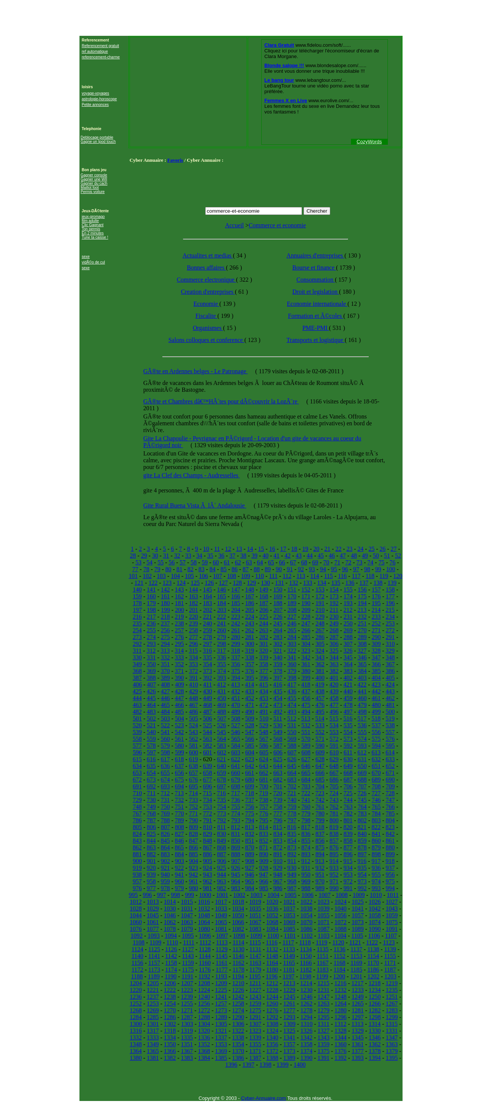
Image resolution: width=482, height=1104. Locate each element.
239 (193, 623)
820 (347, 827)
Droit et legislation (315, 291)
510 (263, 718)
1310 (306, 1024)
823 (390, 827)
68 (304, 562)
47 (343, 555)
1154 (373, 956)
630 (347, 759)
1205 (153, 983)
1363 (392, 1044)
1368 (204, 1051)
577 (137, 745)
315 (193, 650)
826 (165, 834)
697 (221, 786)
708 (376, 786)
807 (165, 827)
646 (305, 766)
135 (335, 583)
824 (137, 834)
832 (249, 834)
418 (305, 684)
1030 (170, 908)
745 (362, 800)
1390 (306, 1058)
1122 (372, 942)
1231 (323, 990)
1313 (357, 1024)
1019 (255, 902)
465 (165, 705)
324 (319, 650)
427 (165, 691)
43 (299, 555)
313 (165, 650)
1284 (136, 1017)
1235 (392, 990)
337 (235, 657)
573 (347, 739)
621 (221, 759)
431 (221, 691)
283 (277, 637)
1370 (238, 1051)
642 (249, 766)
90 (279, 569)
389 (165, 678)
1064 (204, 922)
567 (263, 739)
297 (207, 644)
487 (207, 711)
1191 (187, 976)
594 (376, 745)
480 (376, 705)
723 (319, 793)
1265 (358, 1003)
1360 (340, 1044)
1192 (204, 976)
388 (151, 678)
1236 (136, 997)
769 (165, 813)
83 (201, 569)
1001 (222, 895)
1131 (255, 949)
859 (362, 840)
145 (207, 589)
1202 (373, 976)
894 (320, 854)
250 (347, 623)
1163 (255, 963)
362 (320, 664)
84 (212, 569)
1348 (136, 1044)
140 (137, 589)
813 (249, 827)
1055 (323, 915)
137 (363, 583)
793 (235, 820)
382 (334, 671)
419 (319, 684)
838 (334, 834)
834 (277, 834)
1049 (221, 915)
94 (323, 569)
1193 (221, 976)
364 (347, 664)
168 (263, 596)
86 (235, 569)
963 (221, 881)
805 (137, 827)
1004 (273, 895)
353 (193, 664)
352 (179, 664)
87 (246, 569)
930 (291, 868)
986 (277, 888)
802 (362, 820)
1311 (323, 1024)
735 (221, 800)
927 (249, 868)
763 (347, 806)
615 (137, 759)
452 (249, 698)
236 (151, 623)
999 (189, 895)
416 (277, 684)
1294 (306, 1017)
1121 (355, 942)
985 (263, 888)
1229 (289, 990)
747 (390, 800)
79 (157, 569)
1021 (289, 902)
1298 (375, 1017)
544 (207, 732)
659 (221, 773)
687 (347, 779)
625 (277, 759)
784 (376, 813)
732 (179, 800)
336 (221, 657)
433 (249, 691)
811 (221, 827)
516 (347, 718)
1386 (238, 1058)
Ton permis (91, 229)
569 (291, 739)
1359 (323, 1044)
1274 (238, 1010)
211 (333, 610)
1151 (322, 956)
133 (307, 583)
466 (179, 705)
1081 (221, 929)
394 (235, 678)
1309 (290, 1024)
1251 (392, 997)
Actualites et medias (208, 255)
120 (397, 576)
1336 (204, 1037)
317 (221, 650)
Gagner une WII (94, 179)
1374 (306, 1051)
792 (221, 820)
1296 (340, 1017)
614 (390, 752)
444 (137, 698)
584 (235, 745)
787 (151, 820)
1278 (306, 1010)
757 (263, 806)
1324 (272, 1030)
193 (347, 603)
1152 (339, 956)
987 (291, 888)
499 (376, 711)
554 (347, 732)
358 (263, 664)
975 (390, 881)
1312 (340, 1024)
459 (347, 698)
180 (165, 603)
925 (221, 868)
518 (376, 718)
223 (235, 616)
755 (235, 806)
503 (165, 718)
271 (376, 630)
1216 (340, 983)
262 (249, 630)
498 (362, 711)
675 (179, 779)
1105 (357, 935)
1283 (392, 1010)
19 (305, 549)
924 (207, 868)
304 (305, 644)
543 (193, 732)
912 (305, 861)
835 (291, 834)
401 (334, 678)
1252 (136, 1003)
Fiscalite (206, 316)
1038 (306, 908)
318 (235, 650)
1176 (204, 969)
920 (151, 868)
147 (235, 589)
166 (235, 596)
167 (249, 596)
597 (151, 752)
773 (221, 813)
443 (390, 691)
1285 (153, 1017)
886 (207, 854)
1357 (289, 1044)
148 (249, 589)
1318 (170, 1030)
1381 (153, 1058)
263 (263, 630)
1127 (188, 949)
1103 (323, 935)
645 (291, 766)
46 (332, 555)
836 (305, 834)
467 (193, 705)
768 (151, 813)
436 (291, 691)
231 (347, 616)
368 (137, 671)
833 (263, 834)
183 (207, 603)
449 (207, 698)
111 (273, 576)
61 (227, 562)
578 (151, 745)
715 (207, 793)
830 (221, 834)
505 (193, 718)
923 (193, 868)
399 (305, 678)
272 (390, 630)
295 (179, 644)
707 (362, 786)
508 (235, 718)
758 (277, 806)
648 (334, 766)
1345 (358, 1037)
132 (293, 583)
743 (334, 800)
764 (362, 806)
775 (249, 813)
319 (249, 650)
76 (392, 562)
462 (390, 698)
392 (207, 678)
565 (235, 739)
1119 (322, 942)
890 (263, 854)
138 (378, 583)
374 (221, 671)
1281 (358, 1010)
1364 (136, 1051)
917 (376, 861)
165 (221, 596)
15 (261, 549)
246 (291, 623)
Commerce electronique (206, 279)
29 (144, 555)
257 (179, 630)
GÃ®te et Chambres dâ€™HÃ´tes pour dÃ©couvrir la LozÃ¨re (221, 401)
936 (376, 868)
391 (193, 678)
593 (362, 745)
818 (319, 827)
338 (249, 657)
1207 (187, 983)
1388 (272, 1058)
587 (277, 745)
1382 (170, 1058)
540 (151, 732)
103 (161, 576)
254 (137, 630)
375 (235, 671)
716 (221, 793)
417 (291, 684)
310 (390, 644)
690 (390, 779)
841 (376, 834)
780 (320, 813)
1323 (255, 1030)
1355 (255, 1044)
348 (390, 657)
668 (347, 773)
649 (347, 766)
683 (291, 779)
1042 (375, 908)
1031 (187, 908)
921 (165, 868)
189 (291, 603)
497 (347, 711)
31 (166, 555)
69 (315, 562)
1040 (340, 908)
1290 (238, 1017)
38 (243, 555)
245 (277, 623)
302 (277, 644)
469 (221, 705)
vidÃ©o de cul (93, 262)
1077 (153, 929)
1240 (204, 997)
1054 (306, 915)
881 (137, 854)
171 (305, 596)
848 (207, 840)
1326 (306, 1030)
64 (260, 562)
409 (179, 684)
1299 (392, 1017)
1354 (238, 1044)
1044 (136, 915)
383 (347, 671)
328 (376, 650)
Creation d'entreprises (208, 291)
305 (320, 644)
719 (263, 793)
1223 (187, 990)
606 (277, 752)
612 (361, 752)
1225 (221, 990)
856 (320, 840)
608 (306, 752)
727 (376, 793)
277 (193, 637)
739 (277, 800)
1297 (358, 1017)
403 (362, 678)
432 (235, 691)
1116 (272, 942)
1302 (170, 1024)
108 (231, 576)
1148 (272, 956)
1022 (306, 902)
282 (263, 637)
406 (137, 684)
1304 (204, 1024)
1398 (265, 1064)
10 (206, 549)
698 (235, 786)
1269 (153, 1010)
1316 (136, 1030)
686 (334, 779)
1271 (187, 1010)
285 (305, 637)
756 (249, 806)
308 (362, 644)
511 (277, 718)
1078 (170, 929)
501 (137, 718)
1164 (272, 963)
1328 (340, 1030)
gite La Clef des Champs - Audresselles (191, 475)
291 (390, 637)
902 (165, 861)
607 (291, 752)
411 (207, 684)
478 (347, 705)
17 (283, 549)
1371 (255, 1051)
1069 (289, 922)
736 (235, 800)
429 (193, 691)
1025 (358, 902)
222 (221, 616)
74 (371, 562)
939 (151, 874)
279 (221, 637)
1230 (306, 990)
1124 (137, 949)
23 (349, 549)
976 (137, 888)
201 (193, 610)
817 (305, 827)
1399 (282, 1064)
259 (207, 630)
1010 (376, 895)
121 (138, 583)
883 (165, 854)
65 (271, 562)
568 (277, 739)
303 (291, 644)
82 (191, 569)
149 (263, 589)
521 (151, 725)
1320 (204, 1030)
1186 (373, 969)
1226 (238, 990)
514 (319, 718)
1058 (375, 915)
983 (235, 888)
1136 (339, 949)
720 (277, 793)
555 (362, 732)
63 (249, 562)
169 (277, 596)
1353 (221, 1044)
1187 (390, 969)
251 (362, 623)
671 (390, 773)
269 (347, 630)
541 (165, 732)
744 (347, 800)
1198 (305, 976)
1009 (359, 895)
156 (362, 589)
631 (362, 759)
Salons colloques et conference (206, 340)
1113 (222, 942)
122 (152, 583)
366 (376, 664)
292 (137, 644)
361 (305, 664)
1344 (340, 1037)
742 (320, 800)
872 (277, 847)
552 (320, 732)
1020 (272, 902)
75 (381, 562)
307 (347, 644)
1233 (358, 990)
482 (137, 711)
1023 (323, 902)
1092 (137, 935)
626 (291, 759)
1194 (238, 976)
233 (376, 616)
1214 (306, 983)
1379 (392, 1051)
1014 (170, 902)
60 (216, 562)
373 (207, 671)
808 (179, 827)
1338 (238, 1037)
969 (305, 881)
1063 (187, 922)
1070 (306, 922)
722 (305, 793)
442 (376, 691)
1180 (272, 969)
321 (277, 650)
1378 (375, 1051)
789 (179, 820)
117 (356, 576)
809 (193, 827)
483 (151, 711)
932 (320, 868)
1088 (340, 929)
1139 (390, 949)
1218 (375, 983)
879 (376, 847)
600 (193, 752)
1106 (374, 935)
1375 (323, 1051)
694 (179, 786)
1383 (187, 1058)
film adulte (90, 221)
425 (137, 691)
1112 (205, 942)
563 (207, 739)
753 (207, 806)
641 (235, 766)
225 (263, 616)
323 (305, 650)
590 (320, 745)
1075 (392, 922)
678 (221, 779)
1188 (137, 976)
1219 (392, 983)
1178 (238, 969)
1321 (221, 1030)
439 (334, 691)
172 (320, 596)
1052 (272, 915)
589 (305, 745)
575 (376, 739)
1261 (289, 1003)
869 (235, 847)
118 (370, 576)
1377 (358, 1051)
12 (228, 549)
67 (293, 562)
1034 (238, 908)
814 (263, 827)
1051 (255, 915)
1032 (204, 908)
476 (320, 705)
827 (179, 834)
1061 (153, 922)
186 (249, 603)
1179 (255, 969)
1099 (256, 935)
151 (291, 589)
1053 (289, 915)
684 (305, 779)
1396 (231, 1064)
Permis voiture (93, 192)
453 (263, 698)
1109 (155, 942)
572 (334, 739)
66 (282, 562)
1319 (187, 1030)
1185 (356, 969)
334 (193, 657)
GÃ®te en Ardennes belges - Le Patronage (195, 371)
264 (277, 630)
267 (320, 630)
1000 (205, 895)
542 (179, 732)
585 (249, 745)
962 (207, 881)
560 (165, 739)
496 (334, 711)
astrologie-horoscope (99, 99)
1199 (322, 976)
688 (362, 779)
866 (193, 847)
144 (193, 589)
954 (362, 874)
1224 (204, 990)
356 (235, 664)
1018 (238, 902)
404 (376, 678)
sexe (86, 257)
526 (221, 725)
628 (320, 759)
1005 (290, 895)
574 (362, 739)
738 (263, 800)
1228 (272, 990)
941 (179, 874)
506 (207, 718)
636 (165, 766)
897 (362, 854)
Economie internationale (317, 304)
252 (376, 623)
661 (249, 773)
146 (221, 589)
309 (376, 644)
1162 (238, 963)
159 (137, 596)
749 (151, 806)
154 (334, 589)
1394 (375, 1058)
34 (199, 555)
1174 (171, 969)
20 (316, 549)
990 (334, 888)
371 (179, 671)
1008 (342, 895)
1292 (272, 1017)
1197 (288, 976)
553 (334, 732)
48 (354, 555)
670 (376, 773)
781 (334, 813)
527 (235, 725)
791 (207, 820)
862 (137, 847)
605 (263, 752)
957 (137, 881)
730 (151, 800)
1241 (221, 997)
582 (207, 745)
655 (165, 773)
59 (205, 562)
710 (137, 793)
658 (207, 773)
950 (305, 874)
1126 (171, 949)
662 (263, 773)
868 (221, 847)
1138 (373, 949)
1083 (255, 929)
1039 (323, 908)
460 (362, 698)
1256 (204, 1003)
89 (268, 569)
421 (347, 684)
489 (235, 711)
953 (347, 874)
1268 (136, 1010)
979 (179, 888)
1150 (305, 956)
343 (320, 657)
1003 (256, 895)
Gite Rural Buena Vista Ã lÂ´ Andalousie (194, 505)
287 (334, 637)
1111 (188, 942)
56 (172, 562)
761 (320, 806)
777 (277, 813)
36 (221, 555)
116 (342, 576)
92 (301, 569)
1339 (255, 1037)
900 (137, 861)
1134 (305, 949)
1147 (255, 956)
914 (334, 861)
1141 (154, 956)
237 (165, 623)
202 (207, 610)
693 (165, 786)
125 (195, 583)
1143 (188, 956)
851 (249, 840)
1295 (323, 1017)
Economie (207, 304)
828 (193, 834)
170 (291, 596)
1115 (255, 942)
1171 (390, 963)
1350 (170, 1044)
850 (235, 840)
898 (376, 854)
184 (221, 603)
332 (165, 657)
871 (263, 847)
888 (235, 854)
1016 (204, 902)
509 (249, 718)
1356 (272, 1044)
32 (177, 555)
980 (193, 888)
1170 (373, 963)
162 (179, 596)
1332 (136, 1037)
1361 (358, 1044)
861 (390, 840)
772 (207, 813)
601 (207, 752)
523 (179, 725)
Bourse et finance (314, 267)
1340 (272, 1037)
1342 (306, 1037)
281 (249, 637)
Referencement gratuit (100, 46)
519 (390, 718)
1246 (306, 997)
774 (235, 813)
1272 (204, 1010)
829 (207, 834)
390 (179, 678)
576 (390, 739)
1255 (187, 1003)
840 (362, 834)
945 (235, 874)
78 (146, 569)
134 (321, 583)
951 (320, 874)
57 (183, 562)
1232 (340, 990)
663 (277, 773)
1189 (154, 976)
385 (376, 671)
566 (249, 739)
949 (291, 874)
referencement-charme (101, 57)
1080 (204, 929)
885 (193, 854)
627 (305, 759)
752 (193, 806)
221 (207, 616)
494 (305, 711)
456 (305, 698)
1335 (187, 1037)
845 (165, 840)
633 (390, 759)
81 (179, 569)
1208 (204, 983)
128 (237, 583)
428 (179, 691)
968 (291, 881)
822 (376, 827)
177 (390, 596)
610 (334, 752)
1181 (289, 969)
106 (203, 576)
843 (137, 840)
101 (133, 576)
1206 (170, 983)
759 (291, 806)
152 (305, 589)
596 (137, 752)
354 (207, 664)
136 (349, 583)
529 (263, 725)
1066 (238, 922)
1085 (289, 929)
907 (235, 861)
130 (265, 583)
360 (291, 664)
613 (376, 752)
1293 (289, 1017)
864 (165, 847)
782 (347, 813)
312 (151, 650)
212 (347, 610)
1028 (136, 908)
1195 (255, 976)
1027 (392, 902)
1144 (204, 956)
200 (179, 610)
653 (137, 773)
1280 (340, 1010)
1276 (272, 1010)
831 (235, 834)
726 (361, 793)
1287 (187, 1017)
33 (188, 555)
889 (249, 854)
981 (207, 888)
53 (139, 562)
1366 (170, 1051)
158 (390, 589)
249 (334, 623)
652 (390, 766)
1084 (272, 929)
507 (221, 718)
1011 (392, 895)
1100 (273, 935)
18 (294, 549)
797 (291, 820)
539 (137, 732)
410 (193, 684)
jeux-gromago (93, 217)
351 (165, 664)
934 (347, 868)
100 (390, 569)
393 (221, 678)
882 (151, 854)
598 (165, 752)
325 (334, 650)
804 (390, 820)
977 (151, 888)
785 (390, 813)
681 (263, 779)
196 (390, 603)
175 (362, 596)
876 (334, 847)
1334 (170, 1037)
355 (221, 664)
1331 (392, 1030)
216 (137, 616)
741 (305, 800)
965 (249, 881)
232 (362, 616)
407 (151, 684)
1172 (137, 969)
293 (151, 644)
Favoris (175, 160)
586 (263, 745)
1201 (356, 976)
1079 (187, 929)
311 (137, 650)
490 (249, 711)
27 (393, 549)
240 (207, 623)
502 (151, 718)
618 (179, 759)
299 (235, 644)
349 (137, 664)
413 (235, 684)
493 (291, 711)
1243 (255, 997)
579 (165, 745)
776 (263, 813)
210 (320, 610)
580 (179, 745)
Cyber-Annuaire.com (263, 1098)
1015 (187, 902)
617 (165, 759)
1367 (187, 1051)
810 (207, 827)
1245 (289, 997)
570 (305, 739)
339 (263, 657)
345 (347, 657)
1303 (187, 1024)
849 (221, 840)
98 (367, 569)
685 (320, 779)
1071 (323, 922)
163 (193, 596)
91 (290, 569)
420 (334, 684)
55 (160, 562)
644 (277, 766)
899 (390, 854)
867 (207, 847)
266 (305, 630)
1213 (289, 983)
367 (390, 664)
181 (179, 603)
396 (263, 678)
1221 (153, 990)
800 (334, 820)
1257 (221, 1003)
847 (193, 840)
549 (277, 732)
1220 (136, 990)
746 (376, 800)
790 (193, 820)
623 (249, 759)
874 (305, 847)
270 (362, 630)
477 (334, 705)
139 (392, 583)
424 (390, 684)
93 (312, 569)
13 (239, 549)
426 (151, 691)
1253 (153, 1003)
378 (277, 671)
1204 (136, 983)
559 (151, 739)
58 (194, 562)
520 (137, 725)
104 (175, 576)
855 (305, 840)
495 (320, 711)
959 (165, 881)
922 (179, 868)
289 (362, 637)
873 (291, 847)
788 (165, 820)
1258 (238, 1003)
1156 (137, 963)
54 (149, 562)
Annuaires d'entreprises (316, 255)
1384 (204, 1058)
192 (334, 603)
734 (207, 800)
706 (347, 786)
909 (263, 861)
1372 (272, 1051)
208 (291, 610)
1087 (323, 929)
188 (277, 603)
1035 (255, 908)
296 (193, 644)
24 (360, 549)
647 (320, 766)
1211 (255, 983)
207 (277, 610)
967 (277, 881)
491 (263, 711)
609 (320, 752)
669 (362, 773)
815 (277, 827)
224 (249, 616)
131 (279, 583)
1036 (272, 908)
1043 (392, 908)
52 (398, 555)
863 (151, 847)
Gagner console (94, 175)
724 (334, 793)
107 (217, 576)
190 (305, 603)
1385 (221, 1058)
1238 (170, 997)
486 (193, 711)
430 (207, 691)
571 (320, 739)
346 (362, 657)
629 (334, 759)
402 (347, 678)
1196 (272, 976)
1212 (272, 983)
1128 (204, 949)
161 (165, 596)
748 (137, 806)
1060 (136, 922)
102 (147, 576)
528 (249, 725)
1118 (305, 942)
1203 (390, 976)
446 (165, 698)
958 (151, 881)
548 (263, 732)
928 (263, 868)
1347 (392, 1037)
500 (390, 711)
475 (305, 705)
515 (334, 718)
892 (291, 854)
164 (207, 596)
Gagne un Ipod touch (98, 142)
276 (179, 637)
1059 (392, 915)
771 (193, 813)
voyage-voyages (95, 93)
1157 (154, 963)
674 (165, 779)
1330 (375, 1030)
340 (277, 657)
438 (320, 691)
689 (376, 779)
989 (320, 888)
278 (207, 637)
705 (334, 786)
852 (263, 840)
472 (263, 705)
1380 (136, 1058)
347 (376, 657)
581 (193, 745)
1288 (204, 1017)
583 (221, 745)
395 (249, 678)
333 (179, 657)
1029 (153, 908)
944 (221, 874)
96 (345, 569)
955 (376, 874)
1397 (249, 1064)
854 (291, 840)
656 (179, 773)
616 (151, 759)
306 (334, 644)
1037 (289, 908)
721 (291, 793)
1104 (340, 935)
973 (362, 881)
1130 (238, 949)
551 (305, 732)
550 (291, 732)
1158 (171, 963)
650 (362, 766)
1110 (172, 942)
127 (223, 583)
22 (339, 549)
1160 (204, 963)
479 (362, 705)
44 (310, 555)
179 (151, 603)
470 (235, 705)
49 (365, 555)
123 (167, 583)
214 (376, 610)
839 (347, 834)
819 (334, 827)
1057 (358, 915)
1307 (255, 1024)
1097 (222, 935)
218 (165, 616)
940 (165, 874)
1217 (357, 983)
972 (347, 881)
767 (137, 813)
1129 (221, 949)
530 (277, 725)
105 (189, 576)
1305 (221, 1024)
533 (320, 725)
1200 (339, 976)
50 (376, 555)
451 (235, 698)
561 (179, 739)
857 (334, 840)
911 (291, 861)
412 (221, 684)
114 (314, 576)
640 (221, 766)
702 (291, 786)
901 (151, 861)
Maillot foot (90, 188)
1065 (221, 922)
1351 (187, 1044)
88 (257, 569)
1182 (305, 969)
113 (300, 576)
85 (224, 569)
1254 (170, 1003)
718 (249, 793)
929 (277, 868)
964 (235, 881)
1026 (375, 902)
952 (334, 874)
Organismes (208, 328)
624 (263, 759)
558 (137, 739)
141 (151, 589)
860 (376, 840)
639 (207, 766)
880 (390, 847)
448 (193, 698)
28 (133, 555)
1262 (306, 1003)
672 (137, 779)
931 (305, 868)
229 (320, 616)
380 (305, 671)
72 (348, 562)
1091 (392, 929)
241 (221, 623)
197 (137, 610)
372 (193, 671)
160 (151, 596)
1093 (154, 935)
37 (232, 555)
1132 (272, 949)
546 (235, 732)
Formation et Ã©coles (315, 316)
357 (249, 664)
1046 (170, 915)
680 (249, 779)
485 (179, 711)
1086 (306, 929)
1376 (340, 1051)
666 (320, 773)
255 (151, 630)
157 (376, 589)
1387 (255, 1058)
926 (235, 868)
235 (137, 623)
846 (179, 840)
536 (362, 725)
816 (291, 827)
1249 (358, 997)
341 (291, 657)
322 (291, 650)
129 (251, 583)
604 (249, 752)
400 (320, 678)
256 (165, 630)
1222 (170, 990)
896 (347, 854)
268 (334, 630)
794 (249, 820)
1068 (272, 922)
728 (390, 793)
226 (277, 616)
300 (249, 644)
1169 (356, 963)
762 (334, 806)
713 (179, 793)
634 (137, 766)
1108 (138, 942)
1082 (238, 929)
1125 (154, 949)
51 (387, 555)
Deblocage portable (97, 137)
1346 (375, 1037)
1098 (239, 935)
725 (347, 793)
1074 (375, 922)
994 (390, 888)
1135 (322, 949)
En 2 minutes (93, 233)
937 (390, 868)
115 (328, 576)
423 (376, 684)
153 (320, 589)
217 (151, 616)
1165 (289, 963)
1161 (221, 963)
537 (376, 725)
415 (263, 684)
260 (221, 630)
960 (179, 881)
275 (165, 637)
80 (168, 569)
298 (221, 644)
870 (249, 847)
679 (235, 779)
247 (305, 623)
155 (347, 589)
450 (221, 698)
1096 (205, 935)
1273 (221, 1010)
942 (193, 874)
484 (165, 711)
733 (193, 800)
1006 (308, 895)
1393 (358, 1058)
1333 (153, 1037)
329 (390, 650)
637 (179, 766)
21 (327, 549)
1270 (170, 1010)
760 (305, 806)
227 (291, 616)
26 (383, 549)
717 (235, 793)
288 (347, 637)
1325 (289, 1030)
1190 (170, 976)
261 (235, 630)
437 (305, 691)
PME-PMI (315, 328)
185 (235, 603)
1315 (392, 1024)
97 (356, 569)
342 (305, 657)
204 (235, 610)
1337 (221, 1037)
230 (334, 616)
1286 (170, 1017)
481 (390, 705)
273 (137, 637)
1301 (153, 1024)
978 (165, 888)
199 (165, 610)
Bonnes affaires (206, 267)
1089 (358, 929)
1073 (358, 922)
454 (277, 698)
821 (361, 827)
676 (193, 779)
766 (390, 806)
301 (263, 644)
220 (193, 616)
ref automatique (95, 51)
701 (277, 786)
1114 (238, 942)
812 (235, 827)
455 (291, 698)
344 (334, 657)
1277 (289, 1010)
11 (217, 549)
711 (151, 793)
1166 (305, 963)
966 (263, 881)
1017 (221, 902)
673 (151, 779)
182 (193, 603)
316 (207, 650)
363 (334, 664)
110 (259, 576)
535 (347, 725)
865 (179, 847)
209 (306, 610)
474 (291, 705)
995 (133, 895)
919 (137, 868)
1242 (238, 997)
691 (137, 786)
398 (291, 678)
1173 (154, 969)
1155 (390, 956)
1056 (340, 915)
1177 (221, 969)
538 (390, 725)
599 (179, 752)
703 (305, 786)
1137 (356, 949)
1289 (221, 1017)
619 (193, 759)
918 (390, 861)
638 (193, 766)
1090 (375, 929)
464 (151, 705)
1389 (289, 1058)
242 (235, 623)
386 (390, 671)
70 (326, 562)
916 (361, 861)
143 (179, 589)
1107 (391, 935)
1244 (272, 997)
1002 (239, 895)
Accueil (234, 225)
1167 (322, 963)
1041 (358, 908)
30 (155, 555)
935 (362, 868)
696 (207, 786)
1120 (338, 942)
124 (181, 583)
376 (249, 671)
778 (291, 813)
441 (362, 691)
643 (263, 766)
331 (151, 657)
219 (179, 616)
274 (151, 637)
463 (137, 705)
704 (320, 786)
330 (137, 657)
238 (179, 623)
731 (165, 800)
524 (193, 725)
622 (235, 759)
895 (334, 854)
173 (334, 596)
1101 (290, 935)
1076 (136, 929)
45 (321, 555)
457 (320, 698)
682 (277, 779)
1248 (340, 997)
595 (390, 745)
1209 (221, 983)
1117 (288, 942)
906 (221, 861)
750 (165, 806)
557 (390, 732)
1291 (255, 1017)
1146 (238, 956)
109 (245, 576)
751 (179, 806)
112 (286, 576)
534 (334, 725)
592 (347, 745)
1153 (356, 956)
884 (179, 854)
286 (320, 637)
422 (361, 684)
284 (291, 637)
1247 (323, 997)
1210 (238, 983)
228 (305, 616)
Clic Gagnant (93, 225)
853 (277, 840)
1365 (153, 1051)
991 (347, 888)
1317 (153, 1030)
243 (249, 623)
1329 (358, 1030)
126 (209, 583)
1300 (136, 1024)
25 (372, 549)
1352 (204, 1044)
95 (334, 569)
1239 (187, 997)
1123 (389, 942)
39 (255, 555)
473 (277, 705)
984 (249, 888)
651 (376, 766)
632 (376, 759)
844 (151, 840)
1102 (307, 935)
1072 (340, 922)
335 (207, 657)
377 (263, 671)
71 (337, 562)
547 (249, 732)
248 (320, 623)
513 (305, 718)
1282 (375, 1010)
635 (151, 766)
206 (263, 610)
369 (151, 671)
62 (238, 562)
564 (221, 739)
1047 (187, 915)
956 (390, 874)
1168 (339, 963)
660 (235, 773)
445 (151, 698)
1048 (204, 915)
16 (272, 549)
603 (235, 752)
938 (137, 874)
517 (361, 718)
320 (263, 650)
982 (221, 888)
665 (305, 773)
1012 (136, 902)
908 (249, 861)
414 (249, 684)
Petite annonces (95, 105)
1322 (238, 1030)
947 (263, 874)
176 (376, 596)
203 (221, 610)
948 (277, 874)
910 (277, 861)
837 (320, 834)
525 (207, 725)
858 (347, 840)
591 (334, 745)
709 (390, 786)
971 (334, 881)
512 (291, 718)
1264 (340, 1003)
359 (277, 664)
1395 (392, 1058)
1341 (289, 1037)
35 (210, 555)
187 (263, 603)
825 (151, 834)
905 (207, 861)
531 (291, 725)
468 (207, 705)
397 (277, 678)
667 (334, 773)
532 (305, 725)
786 (137, 820)
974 (376, 881)
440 (347, 691)
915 (347, 861)
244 (263, 623)
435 (277, 691)
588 (291, 745)
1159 (188, 963)
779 (305, 813)
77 (135, 569)
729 (137, 800)
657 (193, 773)
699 (249, 786)
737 (249, 800)
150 (277, 589)
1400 (300, 1064)
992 (362, 888)
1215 (323, 983)
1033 (221, 908)
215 (390, 610)
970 (320, 881)
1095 (188, 935)
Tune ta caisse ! (95, 237)
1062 (170, 922)
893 (305, 854)
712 (165, 793)
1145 (221, 956)
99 (378, 569)
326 (347, 650)
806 (151, 827)
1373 (289, 1051)
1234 (375, 990)
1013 (153, 902)
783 (362, 813)
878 (362, 847)
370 (165, 671)
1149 (289, 956)
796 (277, 820)
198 (151, 610)
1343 (323, 1037)
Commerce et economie (277, 225)
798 (305, 820)
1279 (323, 1010)
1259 (255, 1003)
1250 (375, 997)
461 (376, 698)
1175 (188, 969)
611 (348, 752)
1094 (171, 935)
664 (291, 773)
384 (362, 671)
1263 (323, 1003)
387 (137, 678)
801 (347, 820)
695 (193, 786)
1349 (153, 1044)
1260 (272, 1003)
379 (291, 671)
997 (161, 895)
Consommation (315, 279)
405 (390, 678)
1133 (289, 949)
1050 (238, 915)
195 (376, 603)
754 (221, 806)
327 (361, 650)
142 (165, 589)
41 (276, 555)
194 (362, 603)
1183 (322, 969)
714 (193, 793)
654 (151, 773)
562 (193, 739)
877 (347, 847)
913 (319, 861)
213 (361, 610)
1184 (339, 969)
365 (362, 664)
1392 (340, 1058)
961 (193, 881)
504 (179, 718)
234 (390, 616)
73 (359, 562)
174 (347, 596)
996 (147, 895)
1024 (340, 902)
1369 (221, 1051)
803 (376, 820)
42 (288, 555)
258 (193, 630)
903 (179, 861)
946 (249, 874)
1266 (375, 1003)
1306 (238, 1024)
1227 (255, 990)
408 (165, 684)
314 (179, 650)
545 (221, 732)
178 (137, 603)
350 (151, 664)
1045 (153, 915)
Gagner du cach (94, 183)
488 (221, 711)
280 (235, 637)
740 (291, 800)
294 (165, 644)
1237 (153, 997)
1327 (323, 1030)
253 (390, 623)
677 (207, 779)
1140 (137, 956)
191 (320, 603)
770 (179, 813)
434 (263, 691)
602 (221, 752)
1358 (306, 1044)
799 (320, 820)
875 (320, 847)
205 (249, 610)
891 (277, 854)
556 (376, 732)
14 (250, 549)
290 (376, 637)
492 (277, 711)
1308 (272, 1024)
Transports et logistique (316, 340)
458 (334, 698)
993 (376, 888)
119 (384, 576)
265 (291, 630)
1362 (375, 1044)
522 (165, 725)
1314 (375, 1024)
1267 (392, 1003)
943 (207, 874)
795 (263, 820)
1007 (325, 895)
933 (334, 868)
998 (175, 895)
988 (305, 888)
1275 (255, 1010)
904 (193, 861)
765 (376, 806)
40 (265, 555)
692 (151, 786)
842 (390, 834)
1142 (171, 956)
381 (320, 671)
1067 (255, 922)
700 (263, 786)
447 (179, 698)
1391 (323, 1058)
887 (221, 854)
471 (249, 705)
